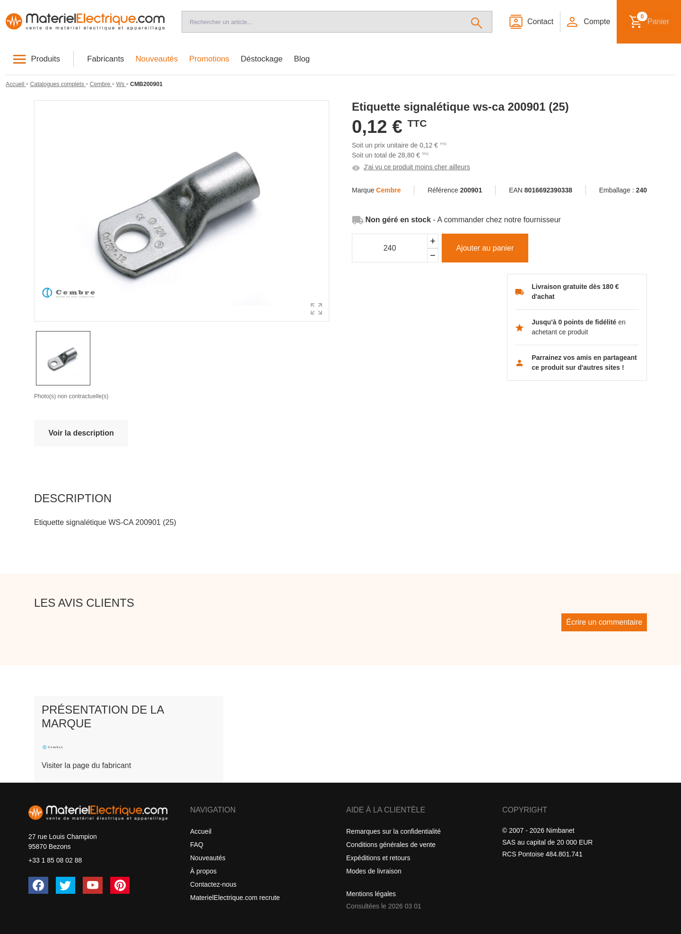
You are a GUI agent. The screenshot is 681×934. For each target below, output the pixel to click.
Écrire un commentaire (604, 622)
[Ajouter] (432, 241)
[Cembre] (101, 84)
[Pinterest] (120, 885)
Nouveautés (157, 58)
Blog (302, 58)
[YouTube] (93, 885)
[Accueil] (85, 21)
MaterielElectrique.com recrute (235, 897)
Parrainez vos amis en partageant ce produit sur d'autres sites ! (584, 362)
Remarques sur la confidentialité (393, 831)
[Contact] (531, 22)
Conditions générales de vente (391, 844)
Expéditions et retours (378, 858)
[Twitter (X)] (66, 885)
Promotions (209, 58)
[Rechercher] (477, 22)
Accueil (200, 831)
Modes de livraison (374, 871)
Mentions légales (371, 894)
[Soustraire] (432, 255)
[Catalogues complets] (58, 84)
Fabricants (105, 58)
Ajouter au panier (485, 248)
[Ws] (121, 84)
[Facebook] (38, 885)
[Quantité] (390, 248)
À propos (203, 871)
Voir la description (81, 433)
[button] (587, 22)
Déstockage (262, 58)
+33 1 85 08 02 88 (55, 860)
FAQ (196, 844)
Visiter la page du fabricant (86, 765)
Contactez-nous (213, 884)
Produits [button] (46, 58)
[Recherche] (322, 22)
